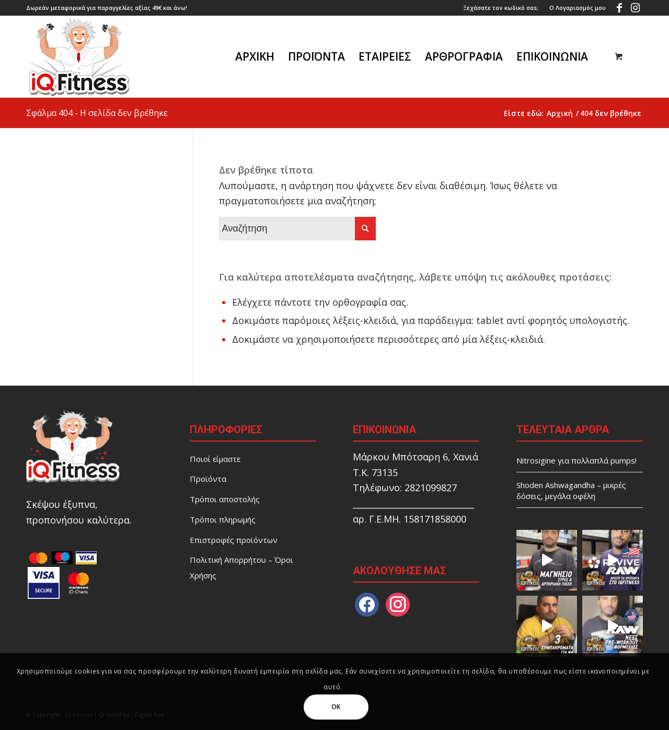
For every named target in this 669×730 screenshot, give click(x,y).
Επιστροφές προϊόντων (234, 540)
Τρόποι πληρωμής (223, 519)
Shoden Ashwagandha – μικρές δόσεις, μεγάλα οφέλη (571, 490)
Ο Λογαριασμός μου (577, 7)
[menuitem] (501, 7)
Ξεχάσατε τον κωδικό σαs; (500, 7)
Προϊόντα (208, 478)
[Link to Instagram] (635, 8)
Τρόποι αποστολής (225, 499)
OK (336, 706)
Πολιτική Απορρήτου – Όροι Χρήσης (241, 567)
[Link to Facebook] (619, 8)
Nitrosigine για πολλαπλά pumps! (576, 460)
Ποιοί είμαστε (215, 459)
